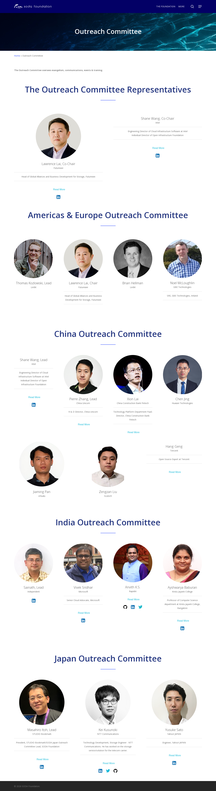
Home (17, 55)
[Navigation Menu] (200, 6)
